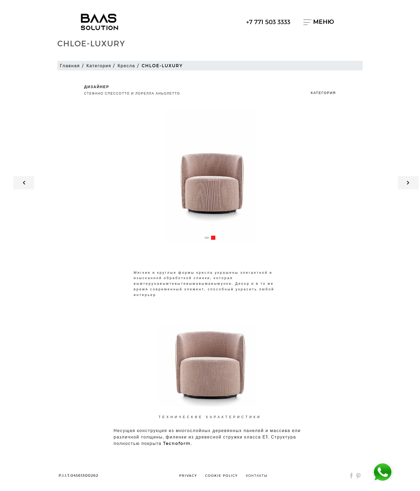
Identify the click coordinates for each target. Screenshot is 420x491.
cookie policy (221, 475)
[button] (207, 238)
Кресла (126, 65)
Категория (99, 65)
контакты (257, 475)
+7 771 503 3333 (268, 21)
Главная (70, 65)
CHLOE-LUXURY (162, 65)
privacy (188, 475)
